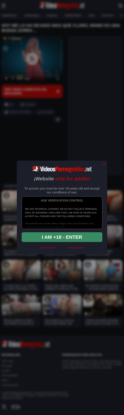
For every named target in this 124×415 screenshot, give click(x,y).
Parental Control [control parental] (76, 247)
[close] (104, 164)
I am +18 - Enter (62, 237)
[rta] (61, 249)
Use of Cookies (47, 247)
